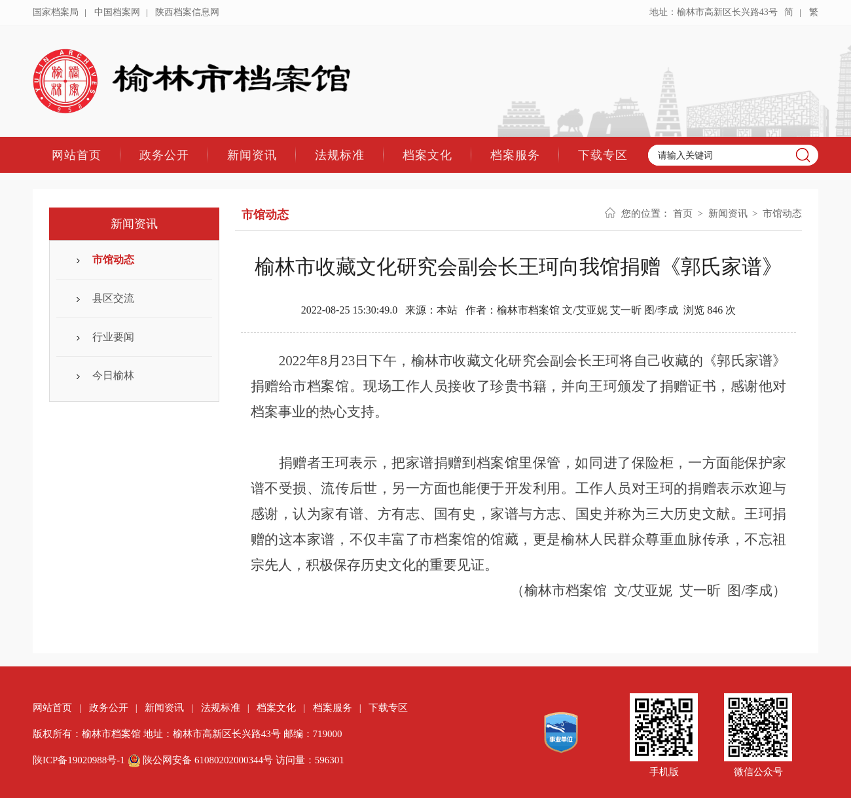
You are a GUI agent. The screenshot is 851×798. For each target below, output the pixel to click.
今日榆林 (113, 375)
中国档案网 (117, 12)
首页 (683, 213)
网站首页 (76, 155)
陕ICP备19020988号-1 (79, 760)
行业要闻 (113, 336)
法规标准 (340, 155)
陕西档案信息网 (187, 12)
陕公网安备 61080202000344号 (202, 760)
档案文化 (427, 155)
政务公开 (164, 155)
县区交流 (113, 298)
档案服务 (515, 155)
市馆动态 (113, 259)
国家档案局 (56, 12)
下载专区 (603, 155)
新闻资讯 (252, 155)
